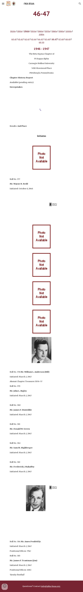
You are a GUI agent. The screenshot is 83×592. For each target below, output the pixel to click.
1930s (19, 31)
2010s (41, 34)
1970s (47, 31)
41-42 (20, 39)
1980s (54, 31)
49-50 (41, 42)
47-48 (61, 39)
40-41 (14, 39)
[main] (41, 13)
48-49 (68, 39)
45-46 (47, 39)
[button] (3, 3)
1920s (13, 31)
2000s (69, 31)
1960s (40, 31)
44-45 (40, 39)
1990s (61, 31)
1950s (33, 31)
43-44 (33, 39)
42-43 (27, 39)
